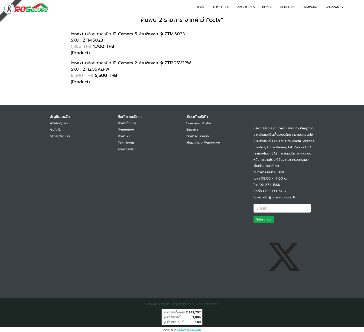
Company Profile (198, 123)
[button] (354, 7)
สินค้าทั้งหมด (126, 123)
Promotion (125, 129)
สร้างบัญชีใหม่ (59, 123)
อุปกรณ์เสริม (126, 149)
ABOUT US (221, 7)
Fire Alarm (125, 142)
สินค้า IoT (123, 136)
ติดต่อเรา (191, 129)
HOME (200, 7)
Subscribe (264, 219)
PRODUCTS (246, 7)
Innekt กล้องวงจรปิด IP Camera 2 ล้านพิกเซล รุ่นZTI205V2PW (131, 63)
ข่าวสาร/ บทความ (197, 136)
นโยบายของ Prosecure (202, 142)
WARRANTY (334, 7)
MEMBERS (287, 7)
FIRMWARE (310, 7)
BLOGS (267, 7)
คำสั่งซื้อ (55, 129)
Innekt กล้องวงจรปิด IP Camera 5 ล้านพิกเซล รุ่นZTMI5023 (128, 34)
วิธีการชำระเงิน (60, 136)
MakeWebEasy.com (189, 329)
